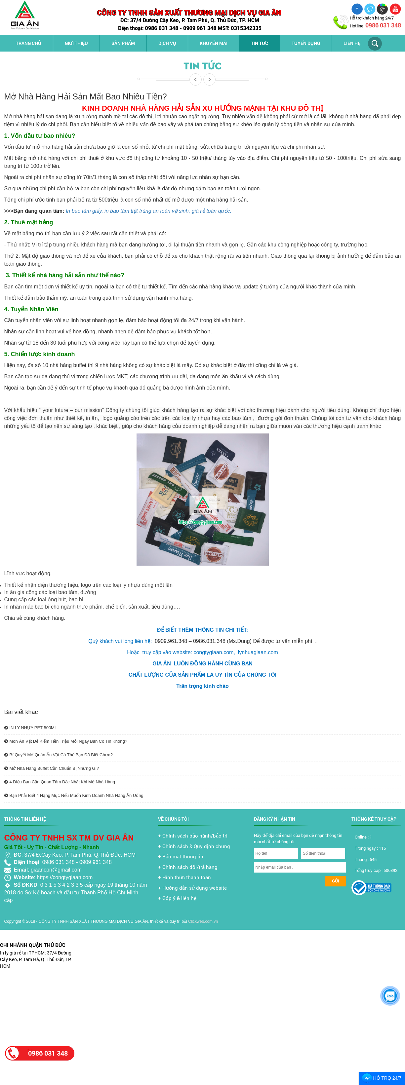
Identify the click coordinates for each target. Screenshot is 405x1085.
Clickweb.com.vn (203, 921)
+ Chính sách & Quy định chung (194, 846)
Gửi (335, 881)
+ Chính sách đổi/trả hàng (188, 867)
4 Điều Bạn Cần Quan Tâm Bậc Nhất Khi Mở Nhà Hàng (59, 781)
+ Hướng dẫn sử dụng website (192, 887)
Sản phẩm (123, 43)
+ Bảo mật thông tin (180, 856)
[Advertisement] (40, 1010)
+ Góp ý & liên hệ (177, 898)
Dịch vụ (167, 43)
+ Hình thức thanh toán (184, 877)
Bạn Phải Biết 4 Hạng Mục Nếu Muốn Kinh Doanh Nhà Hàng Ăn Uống (73, 795)
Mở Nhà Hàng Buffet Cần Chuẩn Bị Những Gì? (51, 768)
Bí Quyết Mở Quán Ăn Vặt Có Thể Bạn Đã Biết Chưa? (58, 754)
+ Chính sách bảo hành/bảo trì (192, 835)
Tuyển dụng (306, 43)
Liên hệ (352, 43)
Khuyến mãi (213, 43)
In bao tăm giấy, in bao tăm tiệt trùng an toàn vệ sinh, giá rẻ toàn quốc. (148, 211)
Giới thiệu (76, 43)
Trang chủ (28, 43)
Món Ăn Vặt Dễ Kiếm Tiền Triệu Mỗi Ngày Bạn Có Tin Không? (65, 741)
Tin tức (259, 43)
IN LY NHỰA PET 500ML (30, 727)
